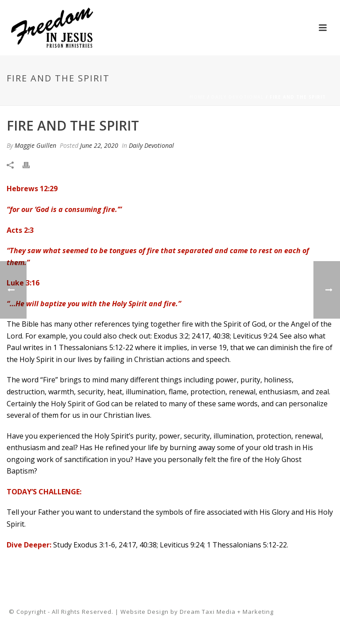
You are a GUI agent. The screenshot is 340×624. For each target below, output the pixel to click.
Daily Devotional (237, 97)
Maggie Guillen (35, 145)
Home (197, 97)
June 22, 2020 (99, 145)
